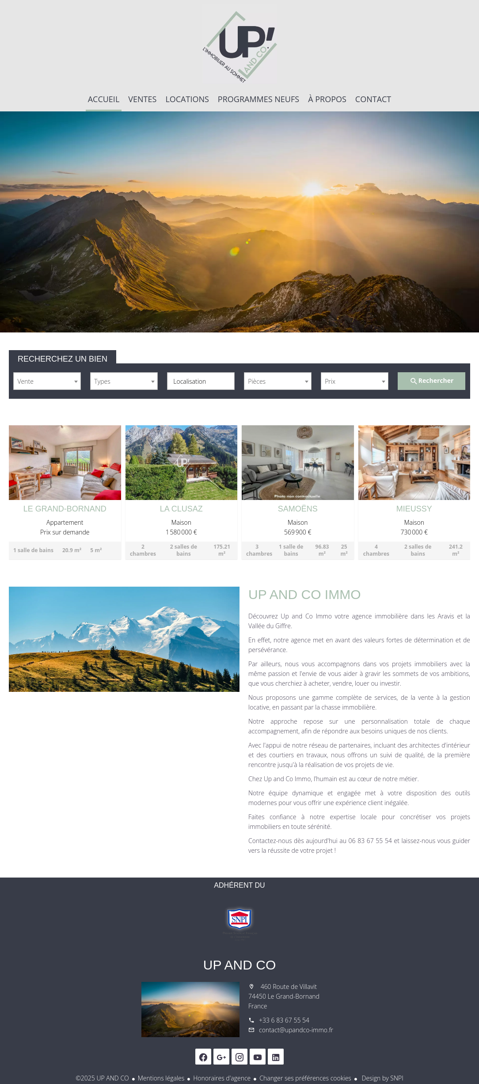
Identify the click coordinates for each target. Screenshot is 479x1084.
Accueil (239, 44)
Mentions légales (161, 1078)
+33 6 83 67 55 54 (284, 1020)
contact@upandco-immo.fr (296, 1030)
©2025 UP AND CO (102, 1078)
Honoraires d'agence (222, 1078)
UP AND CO (239, 965)
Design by (381, 1078)
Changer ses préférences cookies (305, 1078)
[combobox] (47, 381)
